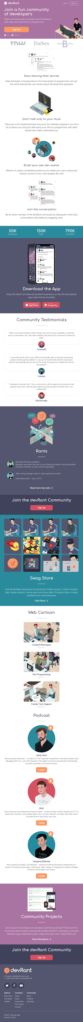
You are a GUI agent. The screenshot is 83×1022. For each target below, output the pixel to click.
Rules (29, 996)
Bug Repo (30, 1001)
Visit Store (41, 600)
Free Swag (19, 1004)
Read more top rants (41, 488)
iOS (6, 35)
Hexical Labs (15, 1015)
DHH (41, 808)
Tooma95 (41, 349)
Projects (30, 999)
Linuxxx (41, 376)
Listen (41, 770)
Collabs (7, 1001)
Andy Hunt (41, 755)
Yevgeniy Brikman (41, 861)
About (17, 996)
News (17, 999)
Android (15, 35)
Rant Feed (8, 996)
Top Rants (8, 999)
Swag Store (19, 1001)
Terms (13, 1017)
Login (65, 3)
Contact (18, 1007)
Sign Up (74, 3)
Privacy (7, 1017)
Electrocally (41, 400)
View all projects (41, 939)
